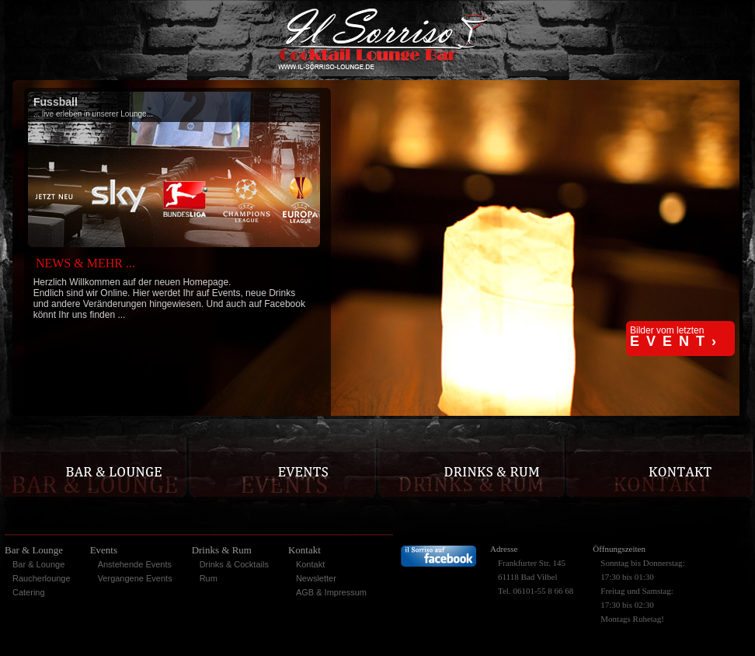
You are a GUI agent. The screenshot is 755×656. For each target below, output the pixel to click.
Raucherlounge (41, 578)
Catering (28, 592)
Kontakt (310, 564)
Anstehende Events (135, 564)
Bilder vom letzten (676, 337)
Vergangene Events (135, 578)
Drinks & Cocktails (234, 564)
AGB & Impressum (331, 592)
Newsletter (316, 578)
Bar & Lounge (38, 564)
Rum (208, 578)
